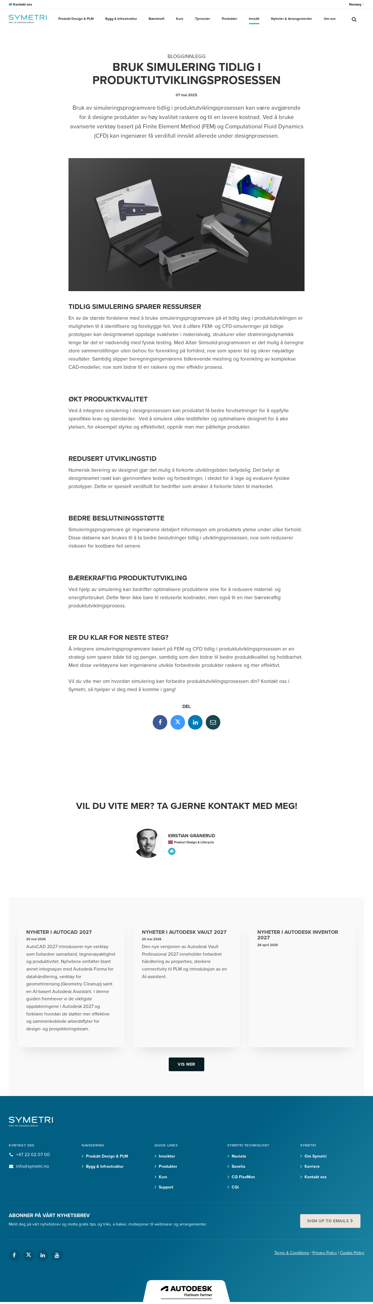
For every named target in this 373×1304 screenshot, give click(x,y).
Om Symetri (316, 1156)
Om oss (330, 19)
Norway (356, 4)
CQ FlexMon (243, 1176)
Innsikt (254, 19)
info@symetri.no (32, 1166)
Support (166, 1187)
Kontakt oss (316, 1176)
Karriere (312, 1166)
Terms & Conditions (291, 1252)
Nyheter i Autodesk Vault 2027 (184, 932)
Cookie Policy (352, 1252)
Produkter (229, 19)
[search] (354, 19)
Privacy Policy (324, 1252)
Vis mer (186, 1064)
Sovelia (238, 1166)
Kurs (179, 19)
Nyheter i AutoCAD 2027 (59, 932)
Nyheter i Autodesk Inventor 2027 (297, 935)
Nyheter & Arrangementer (291, 19)
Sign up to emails (328, 1221)
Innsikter (167, 1156)
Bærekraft (156, 19)
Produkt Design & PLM (76, 19)
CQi (235, 1187)
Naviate (239, 1156)
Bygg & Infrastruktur (121, 19)
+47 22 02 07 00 (33, 1155)
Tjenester (202, 19)
